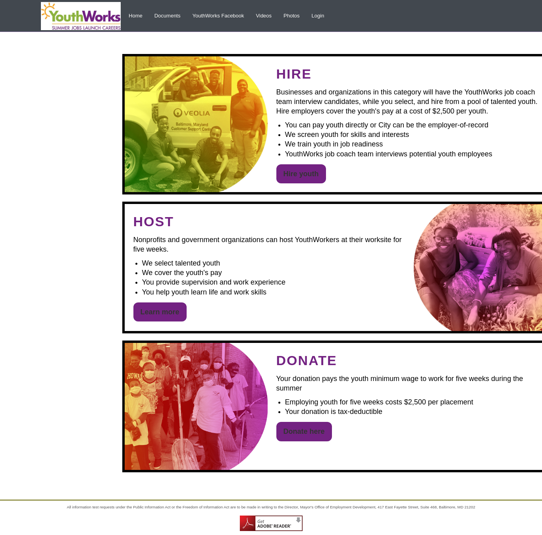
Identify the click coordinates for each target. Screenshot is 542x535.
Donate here (304, 431)
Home (136, 16)
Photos (291, 16)
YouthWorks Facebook (218, 16)
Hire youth (301, 174)
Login (318, 16)
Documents (167, 16)
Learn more (160, 312)
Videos (264, 16)
